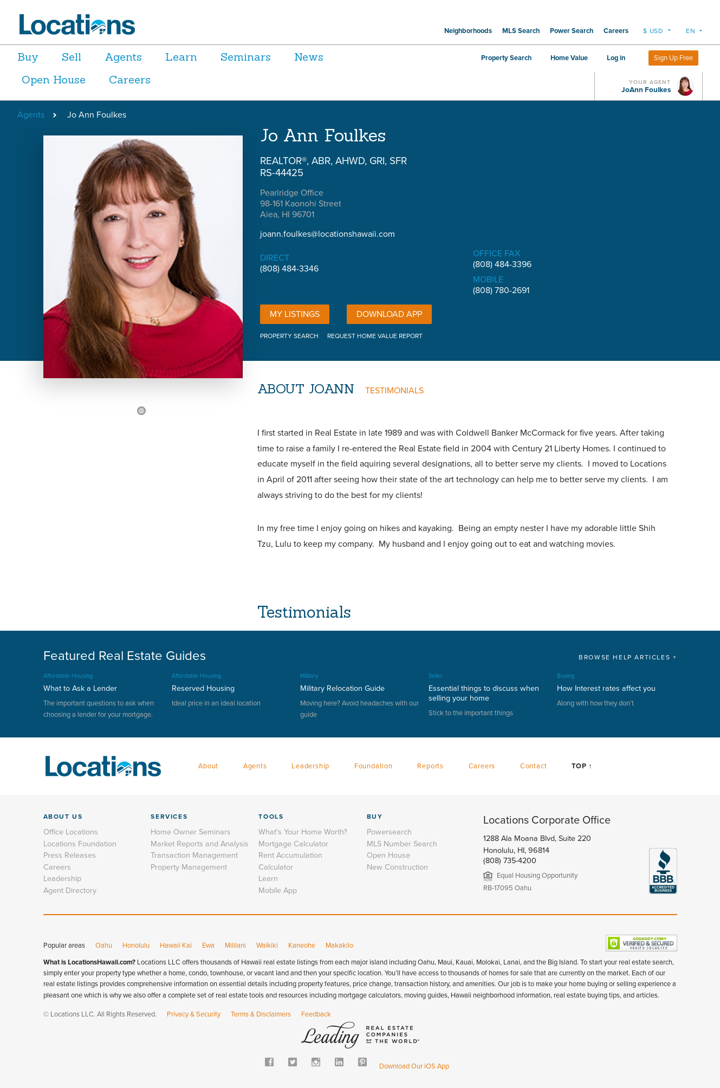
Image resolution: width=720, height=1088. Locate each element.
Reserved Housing (203, 688)
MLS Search (521, 31)
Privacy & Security (193, 1014)
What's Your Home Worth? (302, 832)
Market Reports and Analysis (200, 844)
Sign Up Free (673, 58)
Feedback (316, 1014)
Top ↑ (582, 766)
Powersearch (389, 832)
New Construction (397, 867)
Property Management (189, 867)
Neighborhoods (468, 31)
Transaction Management (194, 855)
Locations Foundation (79, 844)
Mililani (235, 945)
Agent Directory (69, 890)
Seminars (269, 56)
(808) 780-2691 (501, 290)
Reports (430, 766)
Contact (533, 766)
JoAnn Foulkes (646, 90)
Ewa (208, 945)
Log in (616, 58)
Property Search (506, 58)
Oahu (103, 945)
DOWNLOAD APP (389, 314)
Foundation (373, 766)
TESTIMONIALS (394, 390)
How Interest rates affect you (606, 688)
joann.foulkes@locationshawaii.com (327, 234)
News (338, 56)
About (208, 766)
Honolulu (136, 945)
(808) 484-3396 (502, 264)
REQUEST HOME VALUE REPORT (375, 336)
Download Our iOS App (414, 1066)
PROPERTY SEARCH (289, 336)
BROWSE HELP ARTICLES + (628, 657)
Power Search (571, 31)
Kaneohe (301, 945)
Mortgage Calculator (293, 844)
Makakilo (339, 945)
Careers (616, 31)
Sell (77, 56)
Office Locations (70, 832)
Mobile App (277, 890)
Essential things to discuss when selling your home (484, 693)
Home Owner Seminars (191, 832)
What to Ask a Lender (80, 688)
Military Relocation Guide (342, 688)
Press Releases (69, 855)
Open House (54, 79)
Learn (199, 56)
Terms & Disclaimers (261, 1014)
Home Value (569, 58)
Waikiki (267, 945)
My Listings (295, 314)
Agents (135, 56)
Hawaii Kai (176, 945)
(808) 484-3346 (289, 268)
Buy (27, 56)
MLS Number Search (402, 844)
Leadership (310, 766)
